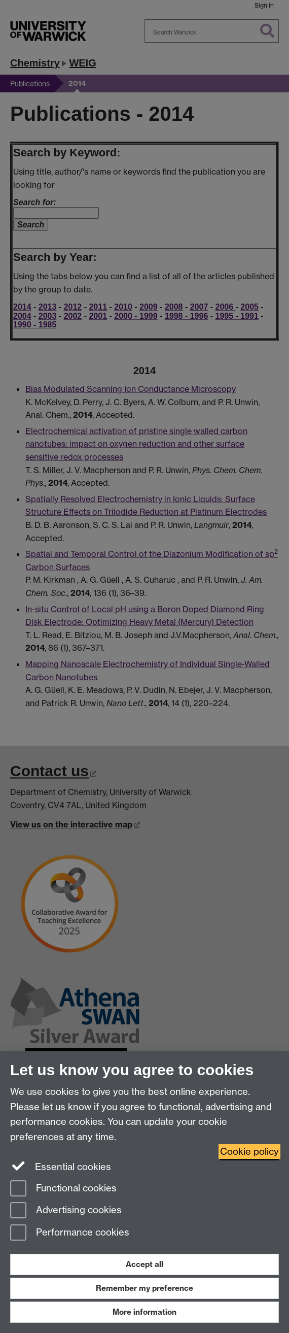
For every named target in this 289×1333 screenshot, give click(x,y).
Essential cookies (60, 1166)
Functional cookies (63, 1189)
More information (144, 1312)
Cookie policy (249, 1151)
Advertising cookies (66, 1211)
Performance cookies (69, 1233)
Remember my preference (144, 1288)
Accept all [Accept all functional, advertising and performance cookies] (144, 1264)
